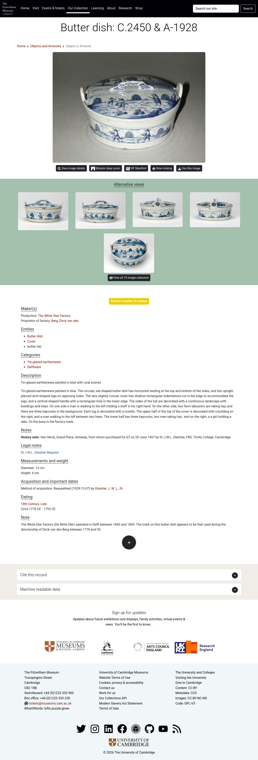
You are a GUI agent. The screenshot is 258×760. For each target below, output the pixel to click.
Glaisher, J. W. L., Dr (109, 488)
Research (125, 8)
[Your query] (216, 9)
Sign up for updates (129, 612)
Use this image (189, 168)
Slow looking (162, 168)
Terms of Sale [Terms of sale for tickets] (109, 708)
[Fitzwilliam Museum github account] (150, 728)
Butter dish (35, 336)
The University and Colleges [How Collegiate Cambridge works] (195, 672)
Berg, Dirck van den (64, 321)
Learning (97, 8)
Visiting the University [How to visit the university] (190, 678)
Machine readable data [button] (40, 589)
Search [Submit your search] (248, 8)
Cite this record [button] (33, 574)
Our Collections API (113, 698)
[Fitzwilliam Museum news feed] (176, 728)
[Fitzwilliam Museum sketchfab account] (136, 728)
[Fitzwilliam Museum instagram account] (95, 728)
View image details (71, 168)
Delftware (34, 367)
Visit (36, 8)
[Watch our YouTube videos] (163, 728)
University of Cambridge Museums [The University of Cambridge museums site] (123, 672)
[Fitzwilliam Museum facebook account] (109, 728)
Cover (31, 341)
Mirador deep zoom (105, 168)
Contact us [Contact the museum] (107, 688)
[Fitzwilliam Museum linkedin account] (122, 728)
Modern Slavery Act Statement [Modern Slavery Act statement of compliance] (120, 703)
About (111, 8)
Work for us (107, 693)
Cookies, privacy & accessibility (121, 683)
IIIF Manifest (136, 168)
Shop (138, 8)
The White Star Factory (54, 316)
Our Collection (78, 8)
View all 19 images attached (129, 277)
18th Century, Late (34, 504)
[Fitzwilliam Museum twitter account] (81, 728)
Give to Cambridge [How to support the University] (188, 683)
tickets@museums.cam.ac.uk (50, 703)
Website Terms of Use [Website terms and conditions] (114, 678)
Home (26, 7)
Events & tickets (53, 8)
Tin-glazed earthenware (44, 362)
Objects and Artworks (45, 46)
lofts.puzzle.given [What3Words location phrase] (56, 708)
